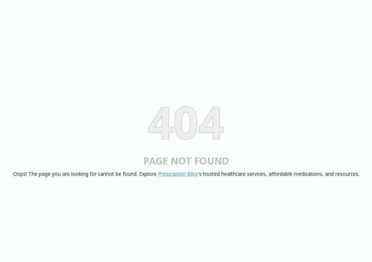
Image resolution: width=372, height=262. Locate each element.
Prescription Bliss (178, 173)
